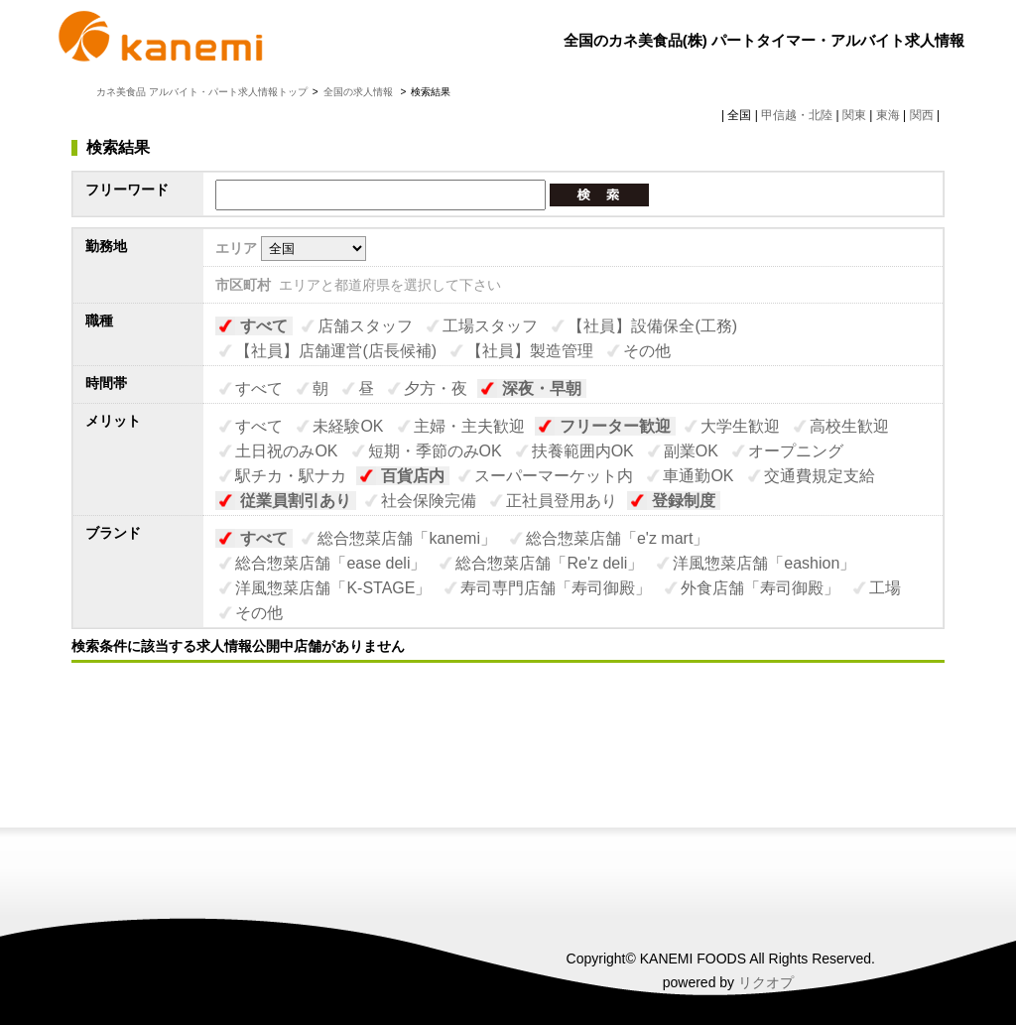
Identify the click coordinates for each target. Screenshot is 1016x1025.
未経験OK (348, 426)
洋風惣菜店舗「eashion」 (764, 563)
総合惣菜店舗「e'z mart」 (617, 538)
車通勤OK (698, 475)
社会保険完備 (428, 500)
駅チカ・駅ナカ (290, 475)
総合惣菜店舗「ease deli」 (330, 563)
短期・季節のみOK (435, 451)
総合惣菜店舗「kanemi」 (407, 538)
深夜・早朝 (541, 388)
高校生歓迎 (849, 426)
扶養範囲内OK (583, 451)
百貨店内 (412, 475)
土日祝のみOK (286, 451)
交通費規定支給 (819, 475)
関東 (854, 115)
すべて (264, 326)
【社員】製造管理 (529, 350)
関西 (922, 115)
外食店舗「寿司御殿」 (760, 587)
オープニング (795, 451)
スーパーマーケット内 (553, 475)
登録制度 (683, 500)
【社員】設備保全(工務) (652, 326)
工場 (885, 587)
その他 (647, 350)
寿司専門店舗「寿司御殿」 (555, 587)
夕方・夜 (435, 388)
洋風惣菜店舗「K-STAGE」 (333, 587)
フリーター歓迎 (615, 426)
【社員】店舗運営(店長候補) (336, 350)
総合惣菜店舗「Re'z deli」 (549, 563)
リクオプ (766, 982)
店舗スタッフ (365, 326)
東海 (888, 115)
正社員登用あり (561, 500)
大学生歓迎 (740, 426)
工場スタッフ (490, 326)
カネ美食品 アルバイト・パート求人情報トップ (202, 91)
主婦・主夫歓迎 (469, 426)
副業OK (691, 451)
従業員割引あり (295, 500)
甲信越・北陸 (796, 115)
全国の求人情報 (359, 91)
